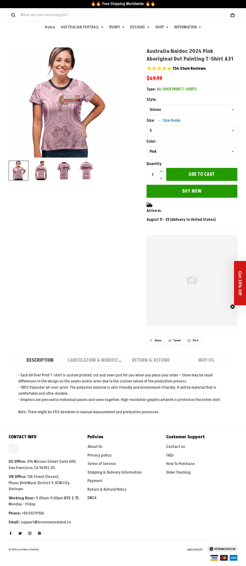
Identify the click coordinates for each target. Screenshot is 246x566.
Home (50, 27)
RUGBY (117, 27)
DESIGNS (139, 27)
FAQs (170, 449)
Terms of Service (101, 457)
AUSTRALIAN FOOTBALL (82, 27)
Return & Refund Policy (107, 483)
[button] (240, 283)
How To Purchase (180, 457)
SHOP (161, 27)
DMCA (92, 492)
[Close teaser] (232, 306)
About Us (95, 440)
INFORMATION (187, 27)
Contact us (175, 440)
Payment (95, 474)
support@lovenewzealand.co (46, 516)
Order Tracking (178, 466)
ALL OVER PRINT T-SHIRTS (177, 83)
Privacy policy (99, 449)
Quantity (154, 157)
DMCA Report (195, 543)
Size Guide (171, 114)
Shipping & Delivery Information (114, 466)
